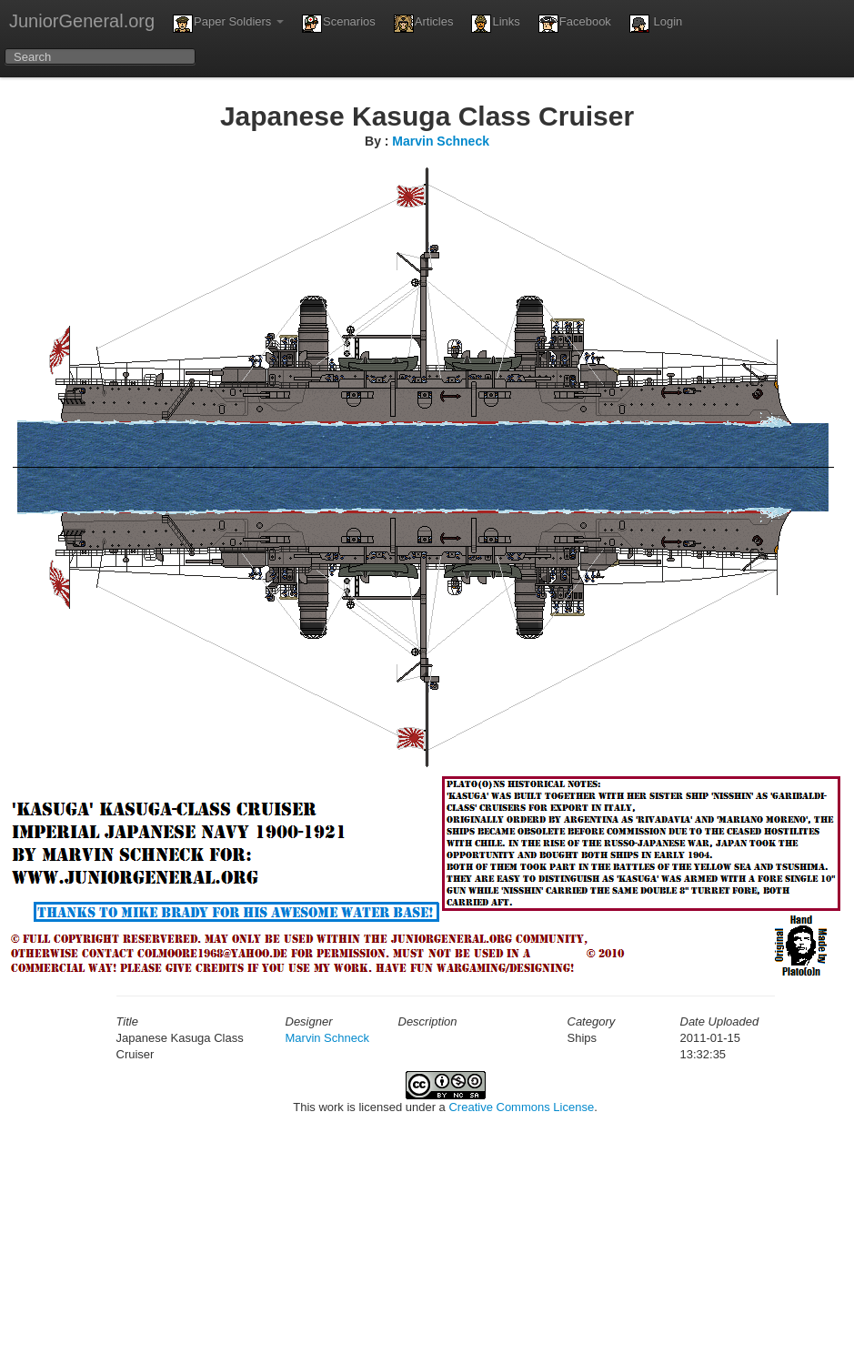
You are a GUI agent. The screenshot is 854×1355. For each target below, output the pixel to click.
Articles (424, 24)
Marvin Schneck (440, 141)
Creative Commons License (521, 1107)
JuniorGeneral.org (82, 21)
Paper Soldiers (228, 24)
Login (655, 24)
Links (495, 24)
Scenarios (339, 24)
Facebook (574, 24)
